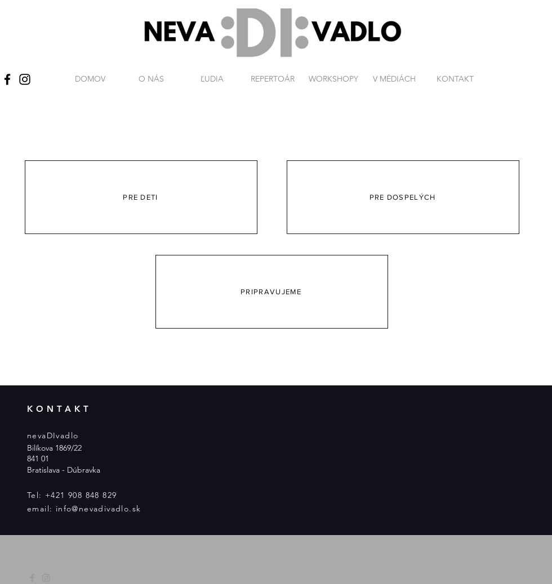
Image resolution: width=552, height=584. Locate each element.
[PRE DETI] (141, 197)
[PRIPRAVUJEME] (271, 292)
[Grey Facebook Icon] (32, 578)
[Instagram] (24, 79)
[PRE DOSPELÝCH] (403, 197)
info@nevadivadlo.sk (98, 509)
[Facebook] (7, 79)
